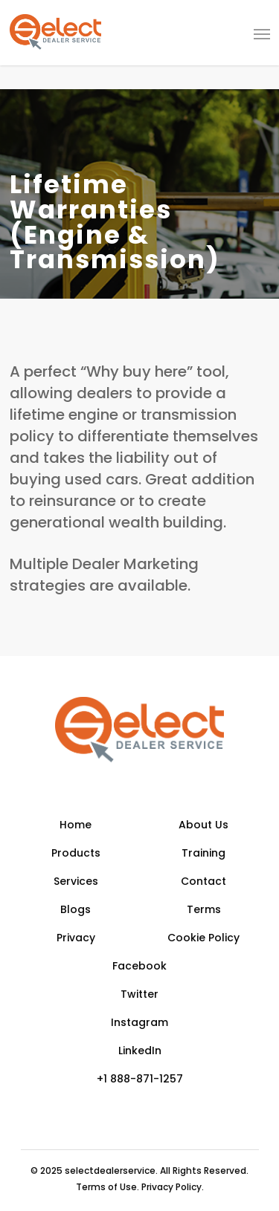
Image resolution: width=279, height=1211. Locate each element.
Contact (203, 881)
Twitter (139, 994)
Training (203, 852)
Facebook (139, 965)
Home (76, 824)
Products (75, 852)
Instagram (139, 1022)
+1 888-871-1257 (140, 1078)
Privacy (76, 937)
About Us (203, 824)
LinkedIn (139, 1050)
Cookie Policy (203, 937)
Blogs (75, 909)
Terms (204, 909)
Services (76, 881)
